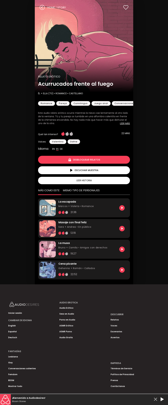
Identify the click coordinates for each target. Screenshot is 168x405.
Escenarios (116, 331)
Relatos (115, 319)
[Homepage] (32, 305)
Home (51, 7)
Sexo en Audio (66, 313)
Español (12, 331)
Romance (61, 93)
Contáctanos (118, 386)
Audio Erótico (66, 307)
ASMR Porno (65, 331)
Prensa (114, 380)
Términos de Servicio (121, 368)
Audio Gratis (66, 337)
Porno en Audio (67, 319)
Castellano (75, 93)
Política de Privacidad (122, 374)
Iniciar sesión (15, 313)
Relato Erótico (49, 76)
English (12, 325)
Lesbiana (13, 356)
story (61, 7)
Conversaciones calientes (22, 368)
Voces (114, 325)
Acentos (115, 337)
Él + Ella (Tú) (45, 93)
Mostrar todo (15, 386)
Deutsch (12, 337)
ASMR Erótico (66, 325)
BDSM (11, 380)
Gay (10, 362)
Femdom (12, 374)
